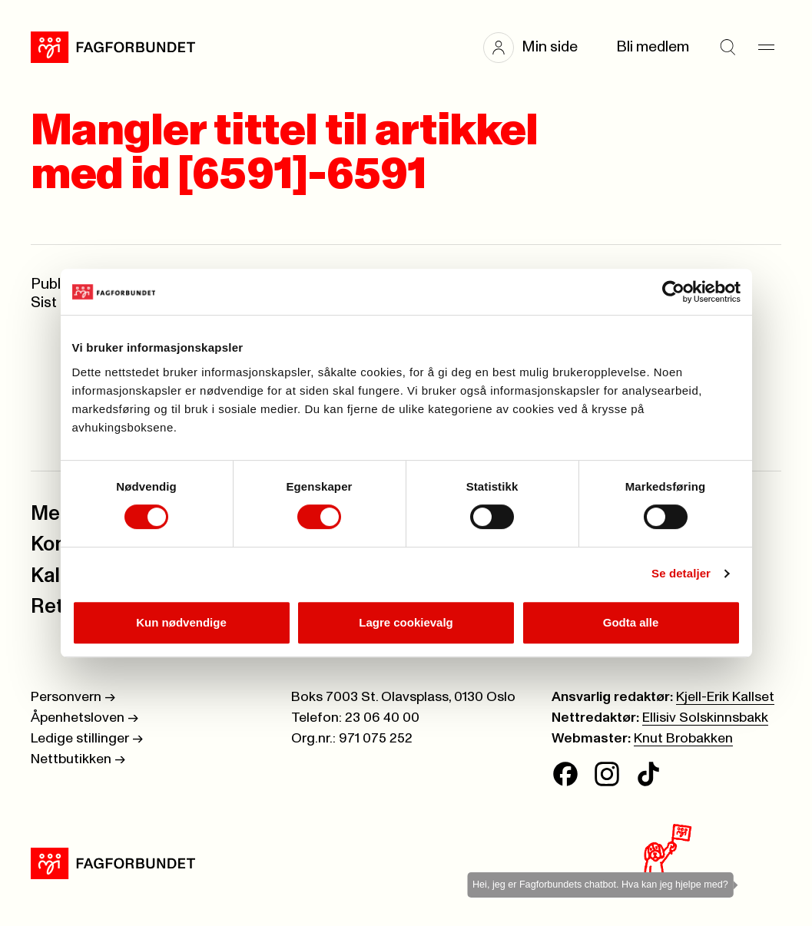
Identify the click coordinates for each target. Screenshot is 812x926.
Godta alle (631, 622)
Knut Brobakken (683, 739)
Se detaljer (681, 573)
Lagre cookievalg (406, 622)
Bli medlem (652, 47)
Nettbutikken (78, 759)
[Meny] (766, 47)
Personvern (73, 697)
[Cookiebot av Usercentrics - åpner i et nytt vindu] (673, 291)
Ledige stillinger (87, 739)
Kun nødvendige (181, 622)
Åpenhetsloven (84, 718)
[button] (538, 47)
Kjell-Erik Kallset (725, 697)
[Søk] (727, 47)
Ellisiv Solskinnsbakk (705, 718)
